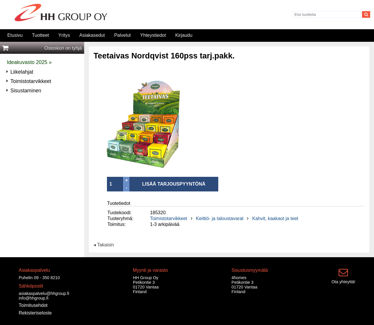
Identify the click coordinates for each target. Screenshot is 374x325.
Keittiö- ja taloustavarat (220, 218)
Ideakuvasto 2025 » (29, 62)
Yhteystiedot (153, 35)
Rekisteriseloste (35, 312)
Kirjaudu (184, 35)
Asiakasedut (92, 35)
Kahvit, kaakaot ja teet (275, 218)
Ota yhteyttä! (343, 281)
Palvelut (122, 35)
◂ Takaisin (104, 245)
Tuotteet (40, 35)
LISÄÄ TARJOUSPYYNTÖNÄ (173, 183)
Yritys (64, 35)
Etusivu (14, 35)
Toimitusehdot (33, 305)
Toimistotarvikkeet (168, 218)
